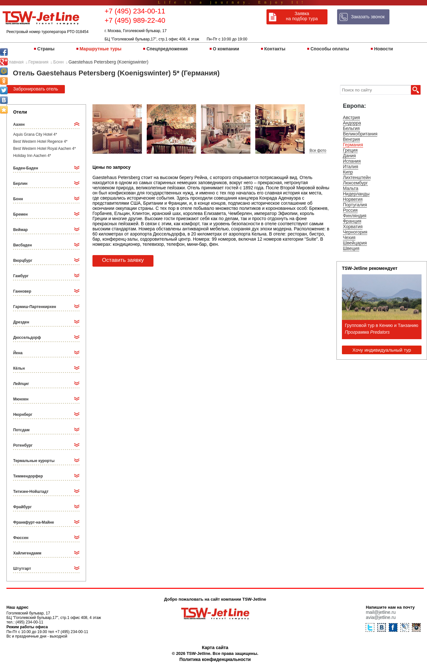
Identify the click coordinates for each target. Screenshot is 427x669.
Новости (383, 48)
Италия (350, 166)
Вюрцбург (22, 260)
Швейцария (355, 242)
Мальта (350, 188)
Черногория (355, 232)
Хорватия (352, 226)
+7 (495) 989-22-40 (135, 20)
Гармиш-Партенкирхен (34, 306)
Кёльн (19, 368)
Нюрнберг (22, 414)
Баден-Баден (25, 168)
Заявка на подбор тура (302, 16)
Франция (352, 221)
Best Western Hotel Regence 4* (40, 141)
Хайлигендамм (27, 553)
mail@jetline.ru (381, 612)
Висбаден (22, 245)
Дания (349, 155)
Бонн (18, 199)
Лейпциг (21, 384)
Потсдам (21, 430)
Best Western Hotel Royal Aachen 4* (44, 148)
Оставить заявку (123, 260)
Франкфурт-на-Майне (33, 522)
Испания (352, 161)
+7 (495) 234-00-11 (135, 11)
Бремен (20, 214)
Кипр (348, 172)
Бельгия (351, 128)
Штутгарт (22, 568)
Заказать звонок (368, 16)
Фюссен (21, 538)
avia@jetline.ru (381, 617)
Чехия (349, 237)
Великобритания (360, 133)
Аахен (19, 124)
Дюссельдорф (27, 337)
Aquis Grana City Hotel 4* (35, 134)
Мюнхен (21, 399)
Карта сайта (215, 647)
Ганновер (22, 291)
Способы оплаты (329, 48)
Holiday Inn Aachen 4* (32, 155)
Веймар (20, 229)
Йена (17, 353)
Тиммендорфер (28, 476)
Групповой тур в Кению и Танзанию (381, 325)
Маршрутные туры (100, 48)
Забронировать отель (35, 88)
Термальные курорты (34, 461)
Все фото (317, 150)
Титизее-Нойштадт (30, 491)
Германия (353, 144)
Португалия (355, 204)
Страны (46, 48)
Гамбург (21, 276)
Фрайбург (22, 507)
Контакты (274, 48)
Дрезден (21, 322)
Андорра (352, 122)
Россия (350, 210)
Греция (350, 150)
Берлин (20, 183)
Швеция (351, 248)
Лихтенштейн (356, 177)
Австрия (351, 117)
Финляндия (354, 215)
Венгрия (351, 139)
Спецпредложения (166, 48)
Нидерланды (356, 193)
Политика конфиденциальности (215, 659)
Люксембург (355, 182)
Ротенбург (23, 445)
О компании (226, 48)
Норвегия (352, 199)
